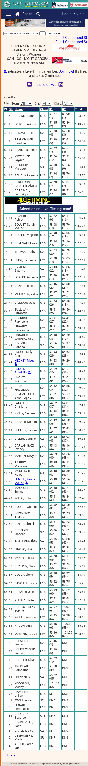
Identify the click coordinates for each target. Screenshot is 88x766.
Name (19, 109)
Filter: (17, 103)
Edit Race (9, 755)
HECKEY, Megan (25, 360)
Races (27, 14)
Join (80, 14)
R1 (51, 109)
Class (44, 109)
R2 (64, 109)
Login (66, 14)
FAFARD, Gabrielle (21, 370)
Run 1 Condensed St (71, 42)
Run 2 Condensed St (71, 37)
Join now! (66, 71)
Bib (11, 109)
